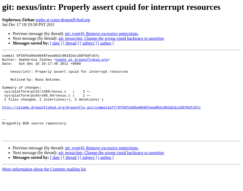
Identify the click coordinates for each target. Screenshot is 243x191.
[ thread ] (71, 43)
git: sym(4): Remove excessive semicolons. (102, 33)
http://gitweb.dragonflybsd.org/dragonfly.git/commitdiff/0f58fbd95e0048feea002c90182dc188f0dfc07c (101, 118)
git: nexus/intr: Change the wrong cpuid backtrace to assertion (111, 38)
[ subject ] (88, 43)
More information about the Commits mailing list (44, 186)
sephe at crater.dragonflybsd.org (63, 20)
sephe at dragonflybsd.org (82, 61)
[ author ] (106, 43)
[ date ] (56, 43)
